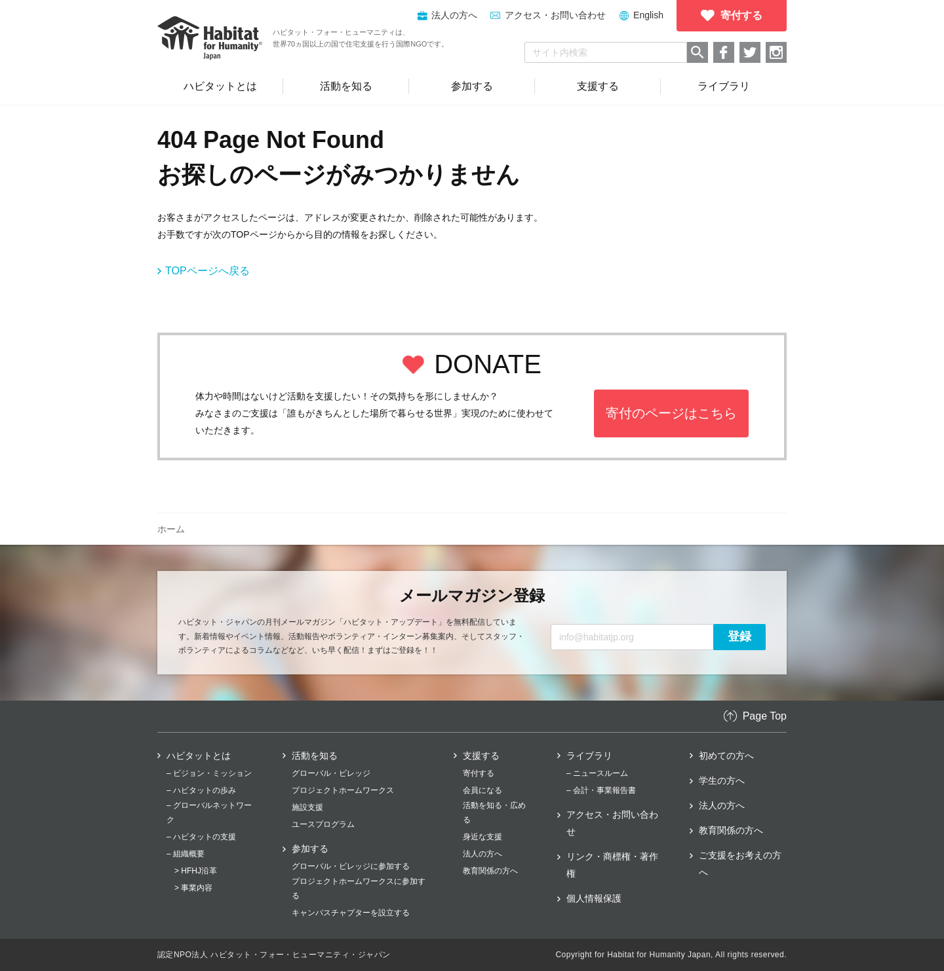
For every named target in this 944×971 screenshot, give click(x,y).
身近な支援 (482, 836)
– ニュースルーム (597, 773)
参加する (310, 848)
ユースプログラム (323, 824)
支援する (481, 755)
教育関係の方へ (490, 870)
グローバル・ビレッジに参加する (351, 866)
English (648, 15)
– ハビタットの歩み (201, 790)
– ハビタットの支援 (201, 836)
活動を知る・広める (494, 812)
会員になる (482, 790)
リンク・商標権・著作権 (612, 865)
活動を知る (315, 755)
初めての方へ (726, 755)
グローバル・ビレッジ (331, 773)
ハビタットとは (199, 755)
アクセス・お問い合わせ (555, 15)
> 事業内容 (193, 887)
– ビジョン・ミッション (209, 773)
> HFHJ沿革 (195, 870)
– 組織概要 (186, 853)
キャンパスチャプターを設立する (351, 912)
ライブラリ (589, 755)
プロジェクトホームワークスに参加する (358, 888)
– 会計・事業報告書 (601, 790)
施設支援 (307, 807)
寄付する (478, 773)
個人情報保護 (593, 898)
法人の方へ (482, 853)
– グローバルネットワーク (209, 812)
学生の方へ (722, 780)
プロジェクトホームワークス (343, 790)
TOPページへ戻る (207, 270)
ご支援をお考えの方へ (740, 863)
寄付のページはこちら (671, 413)
